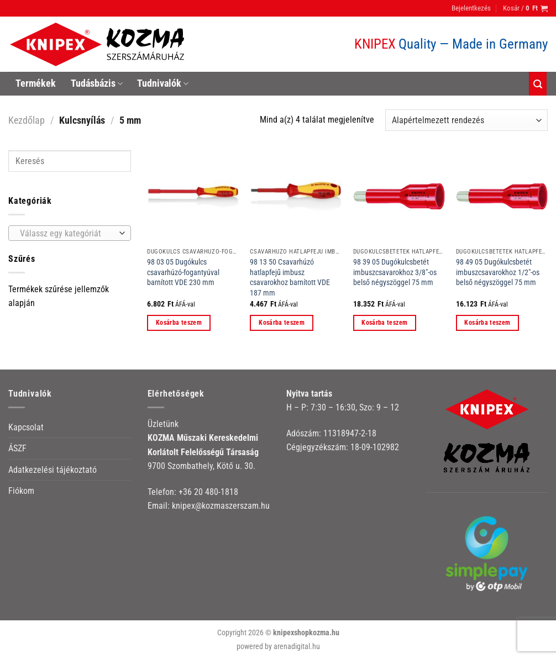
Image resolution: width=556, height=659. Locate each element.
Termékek (35, 83)
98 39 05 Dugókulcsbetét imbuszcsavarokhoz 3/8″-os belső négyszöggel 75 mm (395, 272)
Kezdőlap (26, 120)
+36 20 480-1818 (208, 492)
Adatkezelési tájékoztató (52, 470)
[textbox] (66, 233)
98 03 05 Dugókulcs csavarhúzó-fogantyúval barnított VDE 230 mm (183, 272)
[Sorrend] (466, 120)
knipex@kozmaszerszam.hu (221, 505)
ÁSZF (17, 448)
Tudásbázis (97, 83)
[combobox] (69, 233)
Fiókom (21, 491)
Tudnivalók (162, 83)
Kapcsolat (26, 427)
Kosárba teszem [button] (179, 322)
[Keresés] (538, 84)
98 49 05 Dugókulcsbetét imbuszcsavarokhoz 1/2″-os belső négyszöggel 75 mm (497, 272)
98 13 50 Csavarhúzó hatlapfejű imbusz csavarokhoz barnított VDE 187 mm (290, 277)
